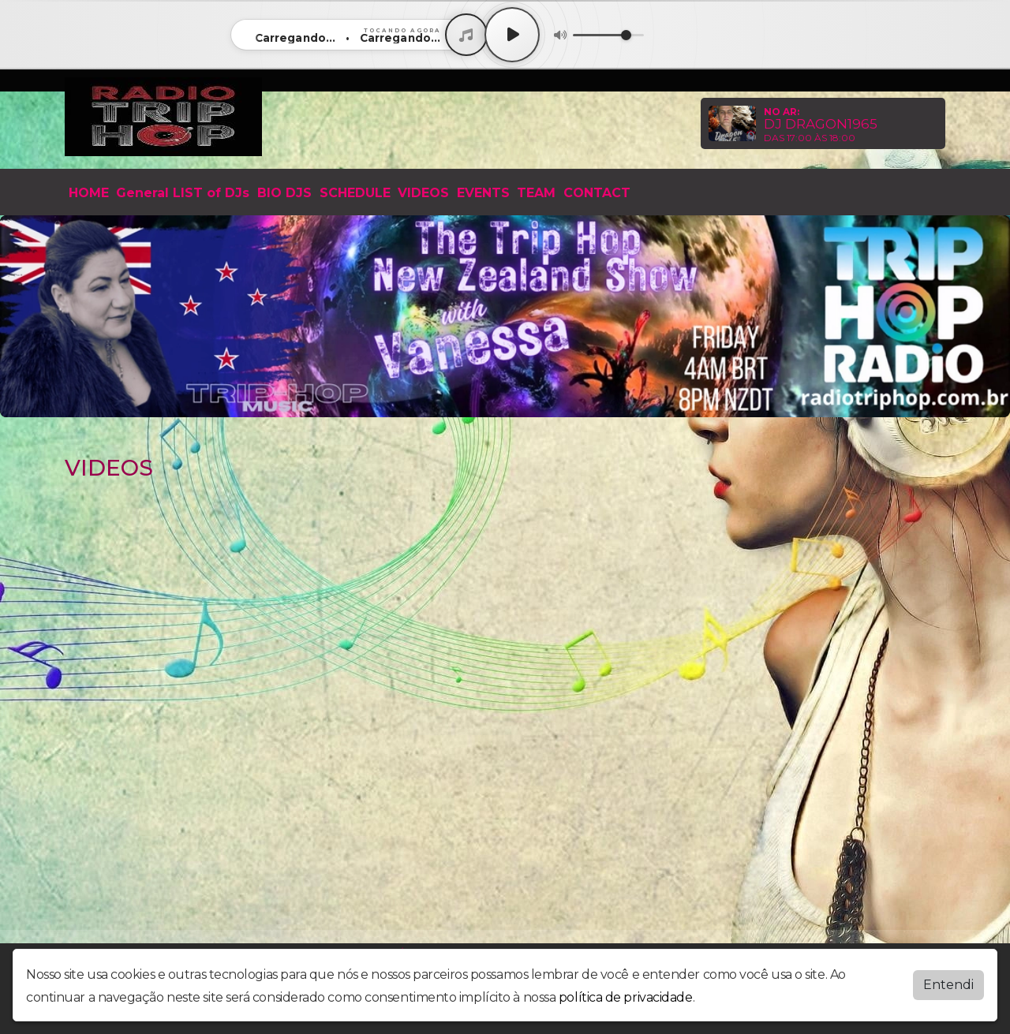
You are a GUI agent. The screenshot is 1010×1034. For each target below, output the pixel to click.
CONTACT (596, 192)
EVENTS (483, 192)
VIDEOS (423, 192)
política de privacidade (626, 997)
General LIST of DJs (182, 192)
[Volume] (608, 35)
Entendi (948, 984)
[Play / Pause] (512, 34)
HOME (89, 192)
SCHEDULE (355, 192)
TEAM (536, 192)
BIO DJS (284, 192)
